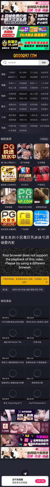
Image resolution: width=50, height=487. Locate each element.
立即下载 (40, 481)
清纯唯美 (23, 109)
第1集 (5, 289)
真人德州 (23, 72)
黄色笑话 (34, 119)
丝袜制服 (23, 87)
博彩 (3, 74)
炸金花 (23, 77)
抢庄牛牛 (44, 77)
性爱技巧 (44, 119)
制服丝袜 (12, 98)
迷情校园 (12, 119)
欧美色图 (34, 104)
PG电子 (12, 72)
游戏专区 (44, 72)
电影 (3, 95)
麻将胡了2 (12, 77)
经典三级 (23, 98)
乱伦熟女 (34, 98)
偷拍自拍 (23, 94)
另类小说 (23, 119)
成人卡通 (34, 94)
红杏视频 (12, 130)
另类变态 (44, 98)
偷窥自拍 (12, 104)
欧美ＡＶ (34, 83)
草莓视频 (34, 126)
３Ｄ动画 (44, 83)
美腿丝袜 (12, 109)
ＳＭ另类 (44, 87)
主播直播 (34, 87)
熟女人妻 (12, 87)
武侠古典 (44, 115)
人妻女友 (34, 115)
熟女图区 (34, 109)
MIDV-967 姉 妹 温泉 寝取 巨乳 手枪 (28, 289)
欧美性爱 (44, 94)
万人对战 (34, 72)
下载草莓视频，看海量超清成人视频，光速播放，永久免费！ (25, 281)
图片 (3, 106)
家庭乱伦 (23, 115)
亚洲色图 (23, 104)
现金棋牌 (34, 77)
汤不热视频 (44, 126)
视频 (3, 85)
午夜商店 (23, 126)
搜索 (44, 62)
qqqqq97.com (25, 55)
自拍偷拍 (23, 83)
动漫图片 (44, 104)
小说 (3, 117)
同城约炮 (12, 126)
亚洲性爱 (12, 94)
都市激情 (12, 115)
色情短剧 (23, 130)
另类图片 (44, 109)
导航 (3, 127)
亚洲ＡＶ (12, 83)
